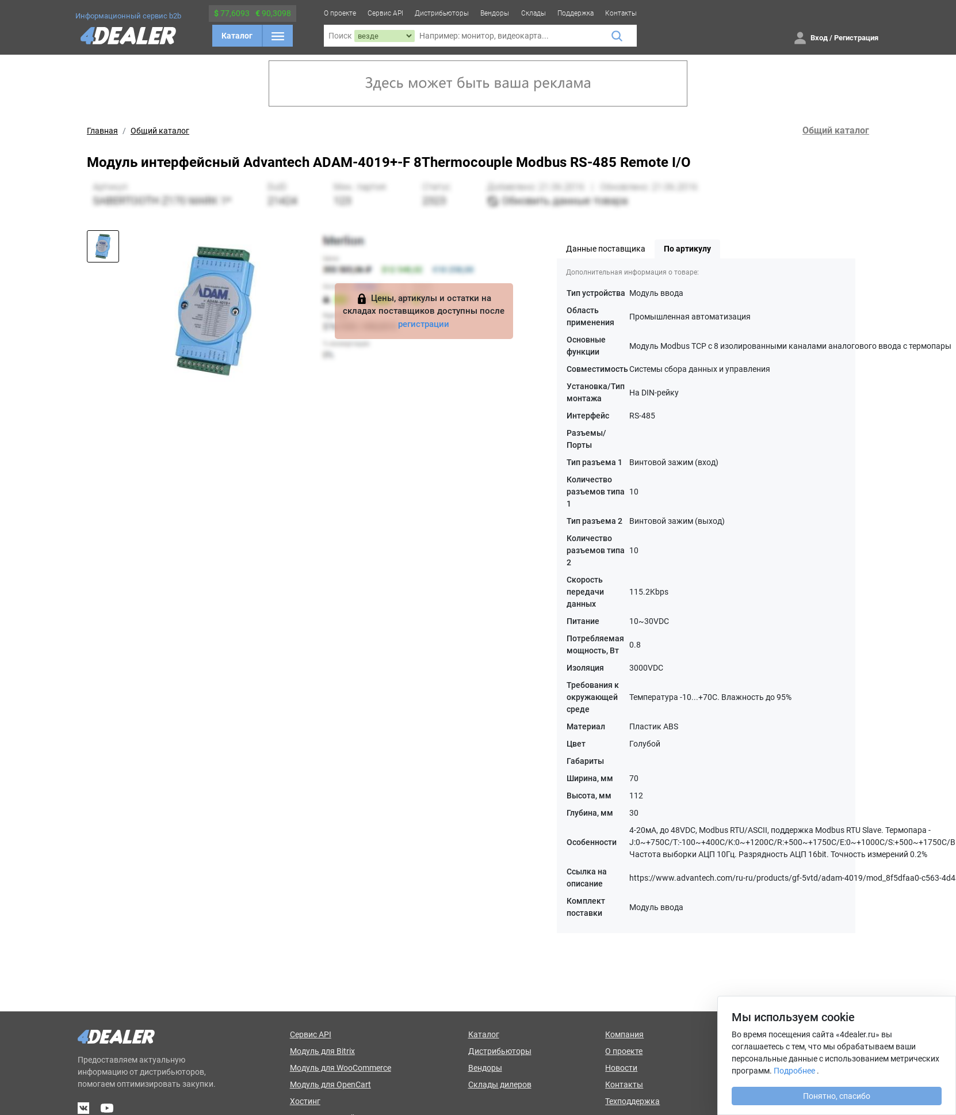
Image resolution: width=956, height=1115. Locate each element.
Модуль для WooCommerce (340, 1067)
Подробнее (794, 1070)
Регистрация (856, 37)
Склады (533, 13)
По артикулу (687, 248)
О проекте (340, 13)
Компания (624, 1034)
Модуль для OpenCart (330, 1084)
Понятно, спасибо (836, 1096)
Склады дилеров (499, 1084)
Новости (621, 1067)
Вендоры (494, 13)
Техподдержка (632, 1101)
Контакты (621, 13)
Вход (819, 37)
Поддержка (575, 13)
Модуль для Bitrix (322, 1051)
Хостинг (305, 1101)
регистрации (423, 324)
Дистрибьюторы (442, 13)
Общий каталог (160, 130)
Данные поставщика (605, 248)
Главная (102, 130)
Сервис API (385, 13)
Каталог (237, 35)
